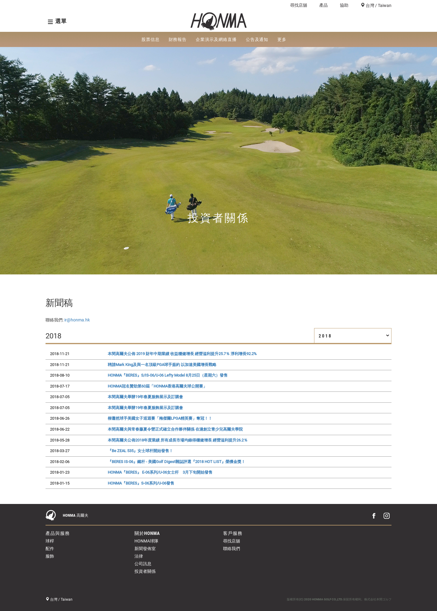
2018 (354, 336)
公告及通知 (257, 39)
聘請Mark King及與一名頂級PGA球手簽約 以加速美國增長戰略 (162, 364)
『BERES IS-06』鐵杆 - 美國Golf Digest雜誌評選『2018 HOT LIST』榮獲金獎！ (176, 461)
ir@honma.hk (77, 319)
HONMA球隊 (146, 541)
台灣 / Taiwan (378, 5)
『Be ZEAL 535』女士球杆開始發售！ (140, 450)
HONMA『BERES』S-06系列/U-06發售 (141, 483)
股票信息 (150, 39)
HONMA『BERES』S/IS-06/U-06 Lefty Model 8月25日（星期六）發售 (168, 375)
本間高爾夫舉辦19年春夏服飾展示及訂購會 (145, 396)
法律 (138, 556)
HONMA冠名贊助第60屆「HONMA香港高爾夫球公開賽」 (157, 386)
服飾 (50, 556)
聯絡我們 (231, 548)
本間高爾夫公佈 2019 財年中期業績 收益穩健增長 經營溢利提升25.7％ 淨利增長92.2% (182, 353)
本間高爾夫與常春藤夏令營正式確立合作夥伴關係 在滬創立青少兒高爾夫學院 (175, 429)
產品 (323, 5)
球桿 (50, 541)
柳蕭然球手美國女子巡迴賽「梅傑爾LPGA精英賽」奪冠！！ (160, 418)
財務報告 (178, 39)
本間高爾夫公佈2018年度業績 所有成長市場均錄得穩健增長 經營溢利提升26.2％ (178, 440)
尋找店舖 (298, 5)
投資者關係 (145, 571)
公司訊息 (142, 563)
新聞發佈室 (145, 548)
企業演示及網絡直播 (216, 39)
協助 (344, 5)
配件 (50, 548)
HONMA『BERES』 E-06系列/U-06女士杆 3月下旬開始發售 (160, 472)
